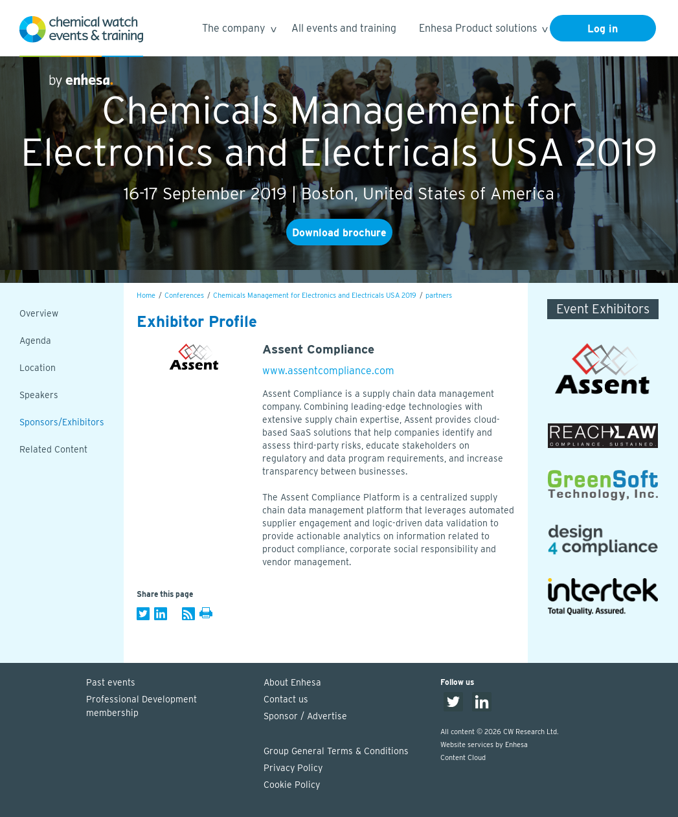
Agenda (35, 340)
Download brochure (339, 233)
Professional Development (168, 707)
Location (37, 368)
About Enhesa (292, 682)
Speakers (38, 395)
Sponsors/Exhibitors (61, 422)
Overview (38, 313)
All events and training (343, 28)
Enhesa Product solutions (483, 30)
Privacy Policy (293, 768)
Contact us (286, 699)
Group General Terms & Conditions (336, 751)
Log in (602, 29)
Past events (110, 682)
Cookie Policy (292, 784)
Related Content (53, 449)
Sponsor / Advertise (305, 716)
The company (238, 30)
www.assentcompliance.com (328, 370)
